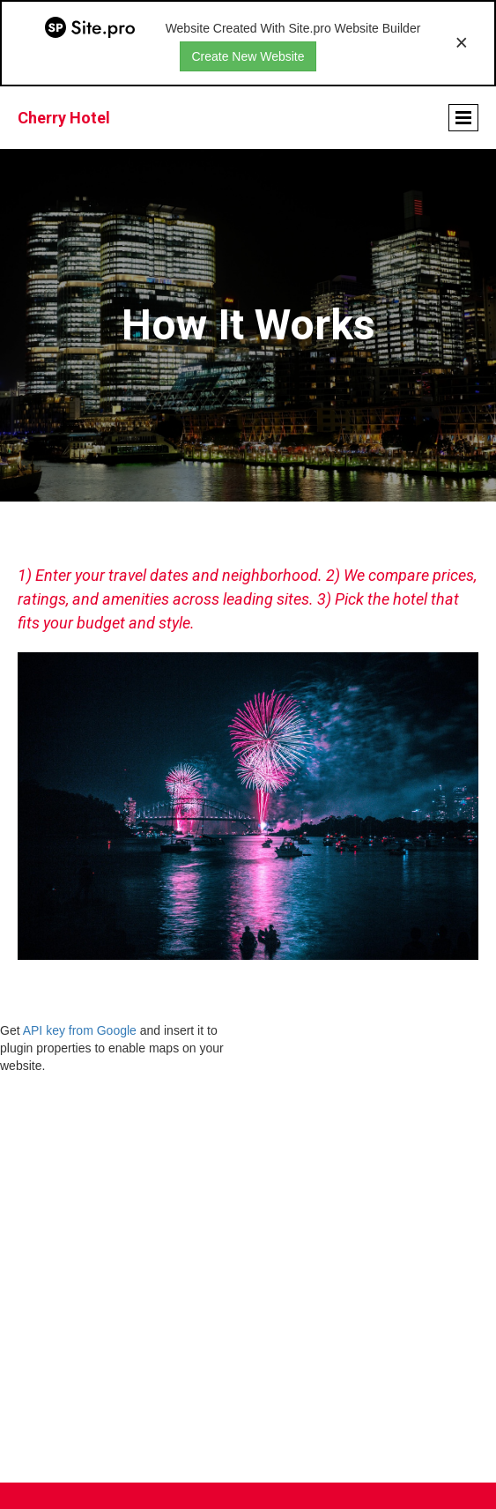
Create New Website (247, 56)
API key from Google (80, 1030)
